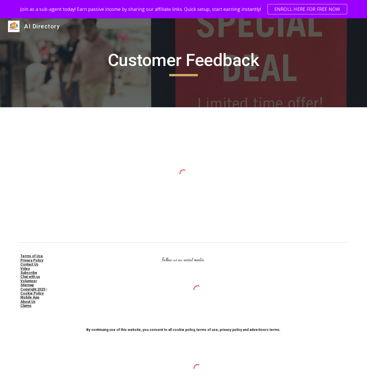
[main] (183, 63)
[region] (183, 9)
